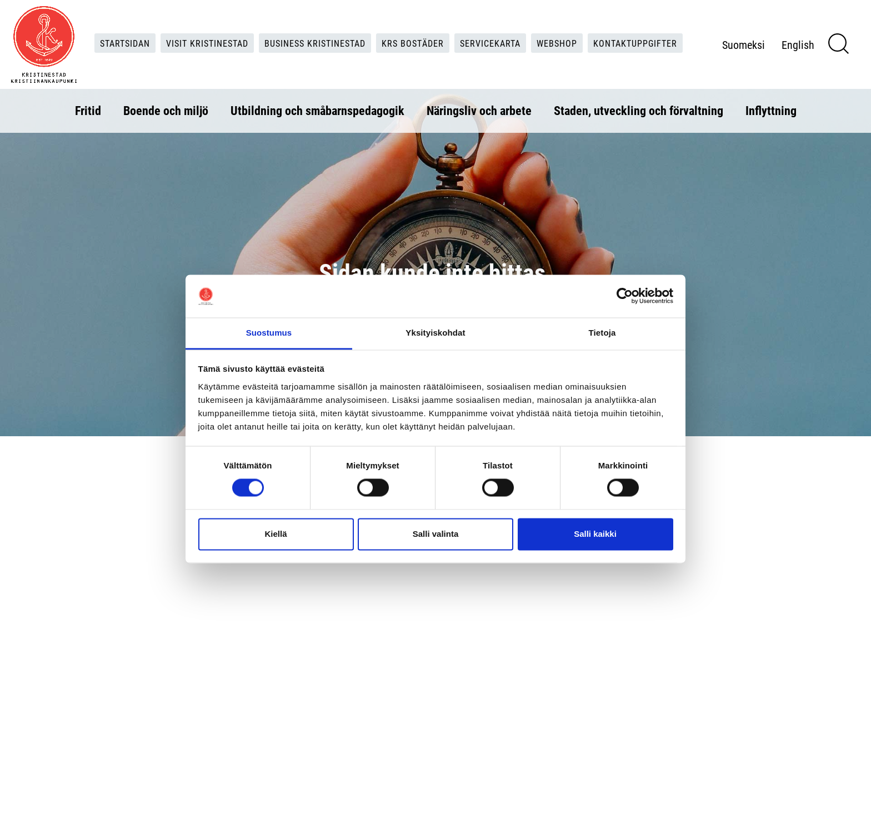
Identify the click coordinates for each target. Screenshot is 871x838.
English (798, 44)
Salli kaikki (595, 533)
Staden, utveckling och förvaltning (638, 110)
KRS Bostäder (413, 43)
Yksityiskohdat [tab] (435, 332)
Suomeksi (743, 44)
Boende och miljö (165, 110)
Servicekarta (490, 43)
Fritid (88, 110)
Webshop (557, 43)
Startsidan (125, 43)
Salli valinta (436, 533)
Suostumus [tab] (269, 332)
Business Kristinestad (315, 43)
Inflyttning (771, 110)
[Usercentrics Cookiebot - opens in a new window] (624, 296)
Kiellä (275, 533)
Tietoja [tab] (602, 332)
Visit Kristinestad (207, 43)
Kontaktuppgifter (635, 43)
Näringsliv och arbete (479, 110)
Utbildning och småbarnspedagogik (317, 110)
